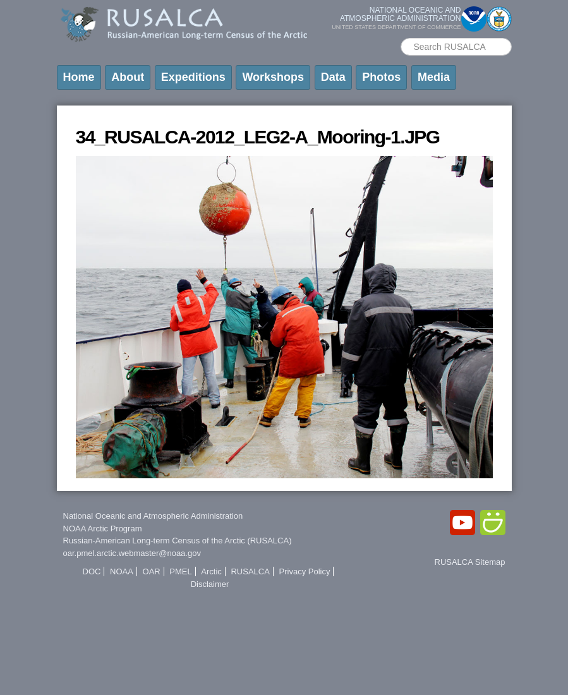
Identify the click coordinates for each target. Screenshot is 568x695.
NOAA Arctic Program (102, 528)
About (127, 77)
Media (434, 77)
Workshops (273, 77)
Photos (381, 77)
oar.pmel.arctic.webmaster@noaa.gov (132, 553)
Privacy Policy (304, 571)
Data (333, 77)
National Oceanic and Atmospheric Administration (153, 516)
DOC (92, 571)
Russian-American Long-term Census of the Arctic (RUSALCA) (177, 540)
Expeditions (193, 77)
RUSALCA (250, 571)
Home (79, 77)
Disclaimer (210, 584)
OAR (151, 571)
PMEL (180, 571)
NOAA (121, 571)
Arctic (211, 571)
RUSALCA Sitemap (470, 562)
